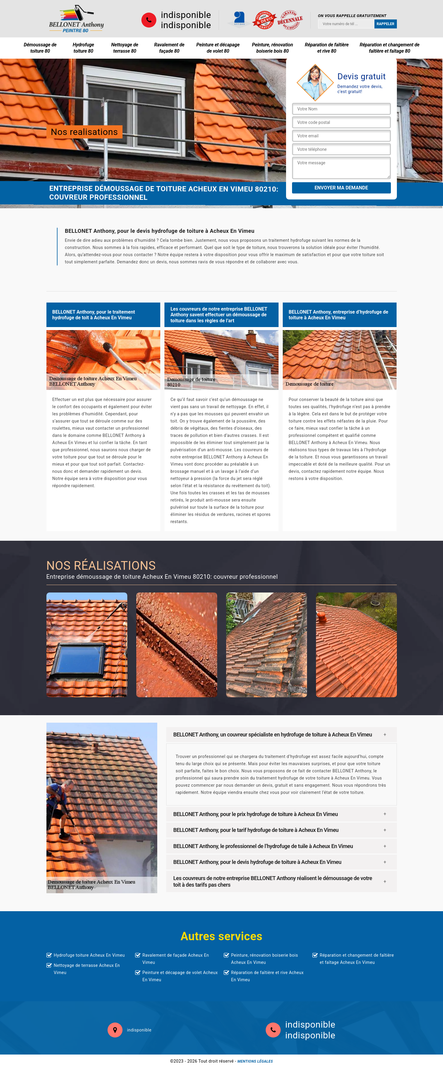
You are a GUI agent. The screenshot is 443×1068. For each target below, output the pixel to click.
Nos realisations (84, 132)
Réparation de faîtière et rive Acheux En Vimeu (267, 976)
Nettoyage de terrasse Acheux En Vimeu (87, 969)
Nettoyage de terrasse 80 (124, 48)
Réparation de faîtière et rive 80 (327, 48)
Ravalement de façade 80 (169, 48)
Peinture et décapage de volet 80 (218, 48)
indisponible (186, 15)
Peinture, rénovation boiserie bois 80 (272, 48)
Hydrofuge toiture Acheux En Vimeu (89, 955)
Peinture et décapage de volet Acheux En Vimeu (180, 976)
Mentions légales (255, 1061)
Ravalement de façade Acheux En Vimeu (176, 959)
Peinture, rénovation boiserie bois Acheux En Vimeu (264, 959)
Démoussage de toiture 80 (40, 48)
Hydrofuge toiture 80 (83, 48)
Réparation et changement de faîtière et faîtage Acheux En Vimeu (357, 959)
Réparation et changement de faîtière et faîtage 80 (390, 48)
